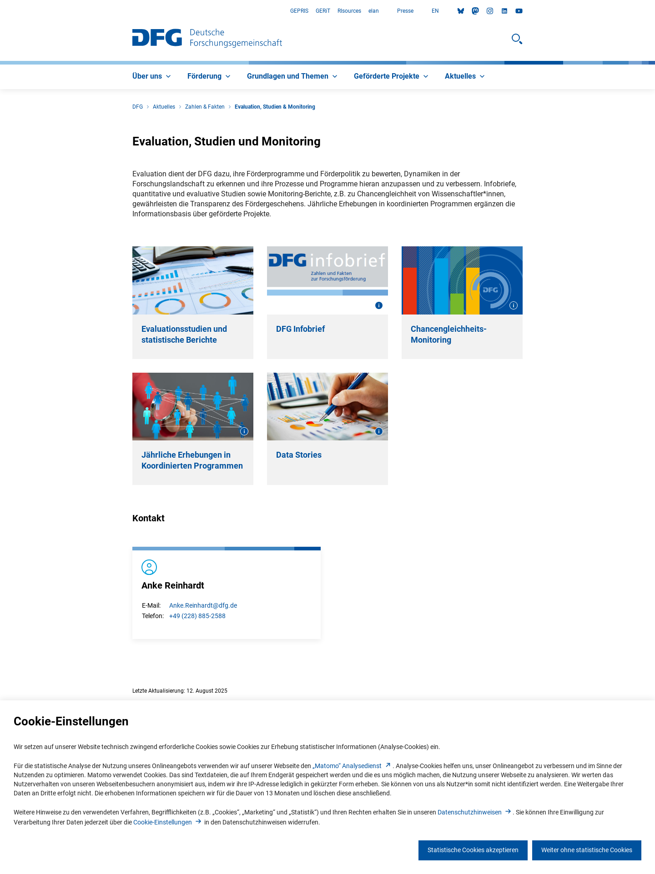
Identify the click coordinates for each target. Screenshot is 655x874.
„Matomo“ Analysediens (352, 765)
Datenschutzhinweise (475, 812)
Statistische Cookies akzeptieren (473, 850)
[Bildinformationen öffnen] (379, 305)
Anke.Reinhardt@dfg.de (203, 605)
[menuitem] (152, 76)
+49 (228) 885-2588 (197, 615)
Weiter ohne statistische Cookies (586, 850)
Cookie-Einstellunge (168, 822)
